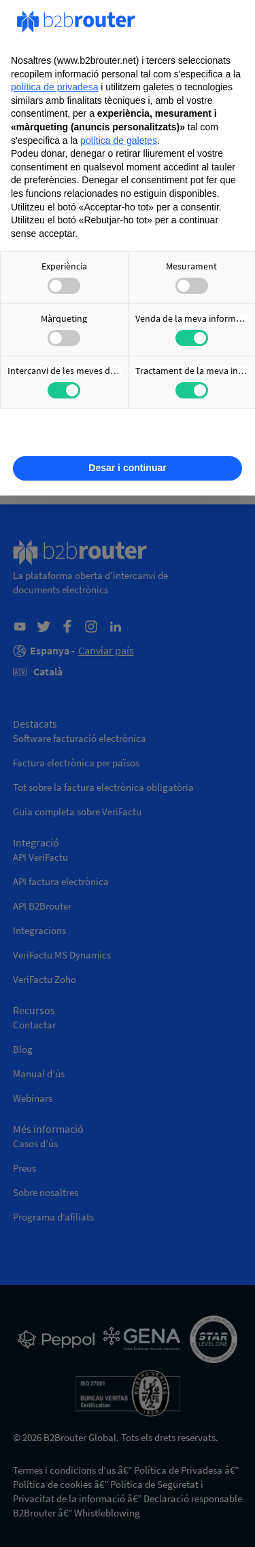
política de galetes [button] (118, 140)
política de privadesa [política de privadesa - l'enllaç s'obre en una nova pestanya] (54, 86)
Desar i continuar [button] (127, 467)
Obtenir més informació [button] (127, 435)
